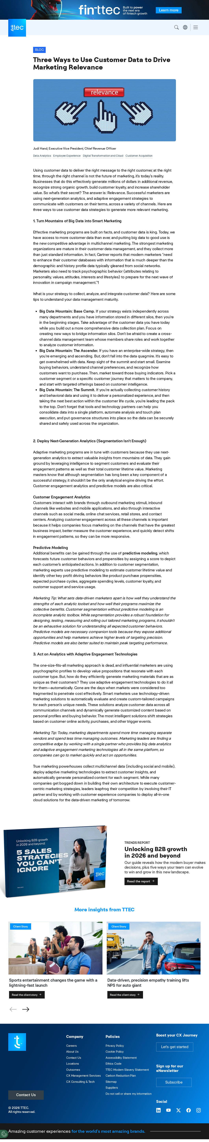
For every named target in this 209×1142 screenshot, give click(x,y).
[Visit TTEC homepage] (17, 1042)
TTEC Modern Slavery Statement (127, 1070)
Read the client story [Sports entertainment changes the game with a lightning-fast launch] (27, 995)
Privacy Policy (115, 1046)
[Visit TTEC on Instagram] (198, 1110)
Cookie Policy (115, 1051)
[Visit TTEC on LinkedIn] (158, 1110)
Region (185, 27)
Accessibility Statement (121, 1058)
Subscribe (174, 1082)
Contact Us (26, 1094)
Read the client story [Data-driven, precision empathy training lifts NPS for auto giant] (125, 995)
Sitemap (111, 1082)
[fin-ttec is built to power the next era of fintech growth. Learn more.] (169, 10)
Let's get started (174, 1046)
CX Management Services (83, 1075)
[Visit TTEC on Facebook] (188, 1110)
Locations (72, 1063)
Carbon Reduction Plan (121, 1075)
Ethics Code (114, 1063)
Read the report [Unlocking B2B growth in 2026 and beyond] (141, 881)
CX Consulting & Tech (80, 1082)
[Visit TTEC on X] (178, 1110)
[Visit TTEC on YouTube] (168, 1110)
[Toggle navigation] (195, 27)
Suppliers (112, 1087)
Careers (71, 1046)
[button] (25, 1009)
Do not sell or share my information (128, 1094)
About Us (72, 1051)
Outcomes (73, 1070)
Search (176, 27)
